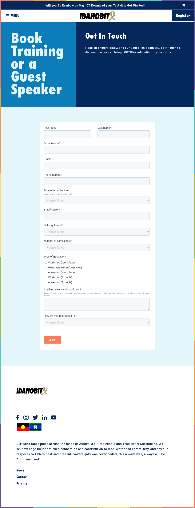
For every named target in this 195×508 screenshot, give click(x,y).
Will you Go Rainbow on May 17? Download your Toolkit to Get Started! (95, 5)
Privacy (21, 483)
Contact (22, 477)
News (20, 470)
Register (183, 15)
